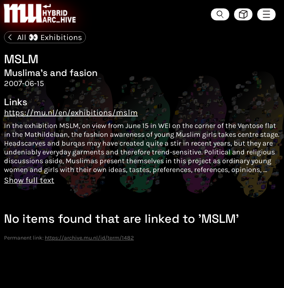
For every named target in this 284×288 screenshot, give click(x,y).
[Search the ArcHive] (220, 14)
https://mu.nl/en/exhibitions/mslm (71, 112)
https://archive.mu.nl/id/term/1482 (89, 237)
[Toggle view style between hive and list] (243, 14)
